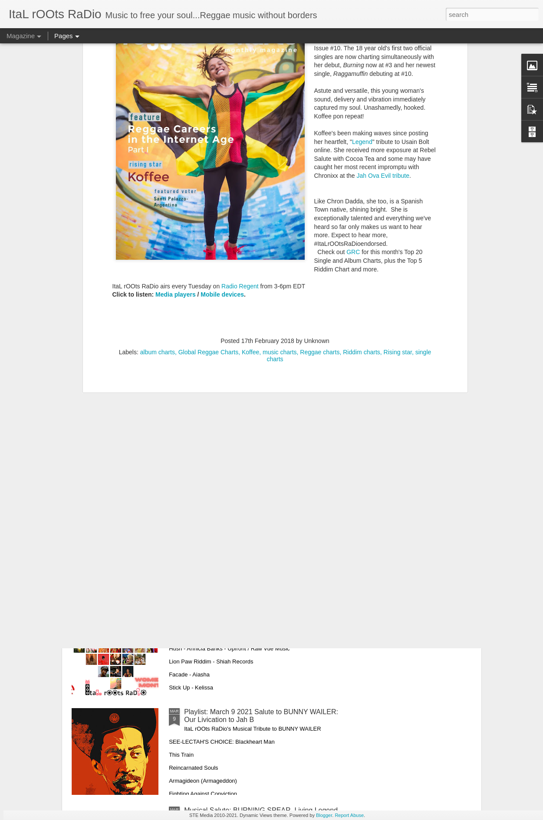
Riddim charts (361, 241)
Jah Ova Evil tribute (383, 64)
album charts (157, 241)
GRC (353, 140)
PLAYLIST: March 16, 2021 (225, 613)
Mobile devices (222, 183)
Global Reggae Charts (208, 241)
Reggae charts (319, 241)
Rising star (398, 241)
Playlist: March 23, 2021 (221, 515)
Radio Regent (240, 174)
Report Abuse (349, 815)
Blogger (324, 815)
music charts (280, 241)
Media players (175, 183)
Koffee (250, 241)
